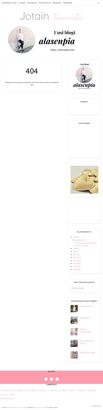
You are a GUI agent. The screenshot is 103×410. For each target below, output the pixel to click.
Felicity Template (22, 407)
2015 (75, 260)
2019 (75, 248)
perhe (12, 395)
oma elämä (92, 390)
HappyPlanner (30, 390)
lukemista (81, 390)
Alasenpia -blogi (9, 3)
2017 (75, 255)
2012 (75, 269)
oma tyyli (4, 395)
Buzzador (19, 390)
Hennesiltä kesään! (87, 352)
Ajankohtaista (7, 390)
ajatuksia (53, 390)
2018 (75, 251)
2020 (75, 237)
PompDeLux (42, 390)
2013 (75, 266)
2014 (75, 263)
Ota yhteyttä (44, 3)
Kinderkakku (84, 318)
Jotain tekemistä (11, 407)
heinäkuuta (79, 240)
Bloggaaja (32, 3)
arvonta (72, 390)
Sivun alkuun (96, 406)
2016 (75, 257)
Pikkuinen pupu (86, 306)
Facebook (57, 3)
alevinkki (62, 390)
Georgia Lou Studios (41, 407)
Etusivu (22, 3)
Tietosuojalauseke (7, 398)
